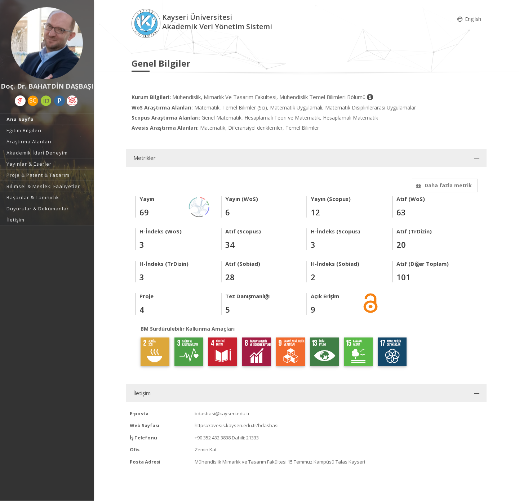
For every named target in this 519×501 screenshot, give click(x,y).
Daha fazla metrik (443, 185)
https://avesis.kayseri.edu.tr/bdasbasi (237, 425)
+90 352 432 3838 (213, 437)
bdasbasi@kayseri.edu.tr (222, 413)
